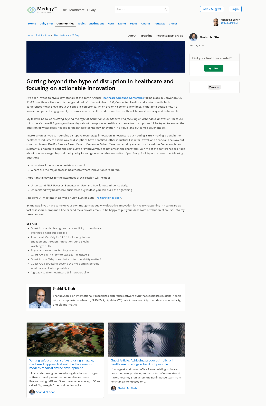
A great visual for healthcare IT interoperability (60, 272)
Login (235, 9)
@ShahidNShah (230, 23)
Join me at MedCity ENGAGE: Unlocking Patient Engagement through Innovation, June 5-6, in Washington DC (61, 241)
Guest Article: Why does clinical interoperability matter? (66, 259)
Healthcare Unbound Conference (123, 98)
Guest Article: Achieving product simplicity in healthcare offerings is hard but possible (143, 362)
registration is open (109, 198)
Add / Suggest (212, 9)
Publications (43, 35)
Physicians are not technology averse (54, 250)
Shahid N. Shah (45, 392)
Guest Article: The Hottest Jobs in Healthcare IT (61, 255)
